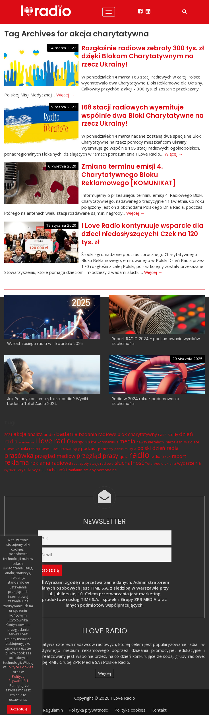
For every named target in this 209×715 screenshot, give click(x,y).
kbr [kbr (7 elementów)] (93, 439)
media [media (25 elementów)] (127, 439)
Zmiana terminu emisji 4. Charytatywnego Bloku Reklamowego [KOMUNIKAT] (128, 172)
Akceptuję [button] (19, 709)
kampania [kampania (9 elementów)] (81, 439)
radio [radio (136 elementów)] (139, 452)
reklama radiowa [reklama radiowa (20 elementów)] (50, 460)
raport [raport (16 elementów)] (179, 453)
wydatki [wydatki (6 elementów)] (10, 467)
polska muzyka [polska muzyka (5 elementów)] (125, 446)
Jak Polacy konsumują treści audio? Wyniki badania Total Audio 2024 (47, 398)
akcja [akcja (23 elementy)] (19, 431)
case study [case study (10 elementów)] (168, 432)
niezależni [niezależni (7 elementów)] (156, 439)
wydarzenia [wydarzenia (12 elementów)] (189, 460)
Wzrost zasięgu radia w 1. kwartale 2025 (45, 341)
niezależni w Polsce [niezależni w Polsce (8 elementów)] (182, 439)
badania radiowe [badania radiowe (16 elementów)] (97, 431)
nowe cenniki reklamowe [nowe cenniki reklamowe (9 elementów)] (26, 446)
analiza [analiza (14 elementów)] (35, 432)
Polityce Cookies (20, 667)
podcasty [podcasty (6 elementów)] (105, 446)
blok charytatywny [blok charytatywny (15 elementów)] (137, 431)
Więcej (104, 670)
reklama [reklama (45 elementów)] (16, 459)
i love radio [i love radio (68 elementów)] (53, 438)
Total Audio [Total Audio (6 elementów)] (154, 461)
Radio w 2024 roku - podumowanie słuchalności (145, 398)
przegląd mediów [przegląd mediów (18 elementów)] (55, 453)
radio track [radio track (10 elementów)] (161, 453)
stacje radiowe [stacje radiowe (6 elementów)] (101, 461)
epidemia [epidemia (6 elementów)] (26, 439)
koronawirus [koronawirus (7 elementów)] (108, 439)
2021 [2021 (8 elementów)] (8, 432)
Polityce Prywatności (18, 678)
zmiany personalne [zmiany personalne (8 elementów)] (100, 467)
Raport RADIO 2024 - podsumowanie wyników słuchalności (156, 338)
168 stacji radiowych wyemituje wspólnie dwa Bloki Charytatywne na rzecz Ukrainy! (142, 114)
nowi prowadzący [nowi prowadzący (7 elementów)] (65, 446)
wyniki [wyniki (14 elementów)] (24, 467)
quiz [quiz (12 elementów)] (123, 453)
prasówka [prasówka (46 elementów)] (19, 453)
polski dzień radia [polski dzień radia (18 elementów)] (158, 445)
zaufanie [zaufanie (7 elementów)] (75, 467)
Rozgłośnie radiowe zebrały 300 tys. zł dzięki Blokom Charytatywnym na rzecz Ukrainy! (140, 56)
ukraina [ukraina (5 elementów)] (170, 461)
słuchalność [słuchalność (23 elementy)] (129, 460)
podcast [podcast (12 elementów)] (89, 446)
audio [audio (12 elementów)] (49, 432)
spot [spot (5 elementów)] (75, 461)
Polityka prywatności (89, 707)
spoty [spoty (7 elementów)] (84, 460)
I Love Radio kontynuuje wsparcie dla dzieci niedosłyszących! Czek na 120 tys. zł (142, 231)
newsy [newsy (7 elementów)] (141, 439)
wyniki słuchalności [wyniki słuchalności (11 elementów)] (49, 467)
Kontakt (159, 707)
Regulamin (53, 707)
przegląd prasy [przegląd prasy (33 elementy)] (97, 453)
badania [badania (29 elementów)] (67, 431)
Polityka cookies (130, 707)
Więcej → (65, 94)
